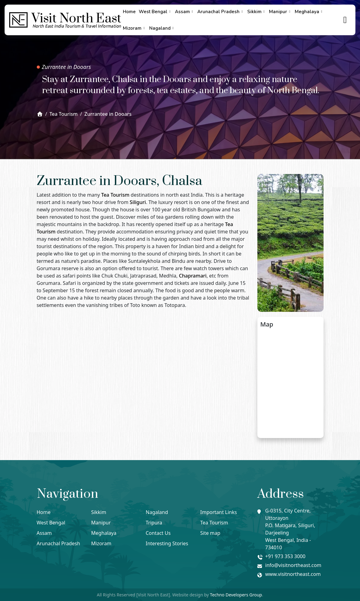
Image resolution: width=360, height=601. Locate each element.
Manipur (280, 12)
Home (129, 12)
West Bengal (155, 12)
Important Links (218, 512)
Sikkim (256, 12)
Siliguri (138, 202)
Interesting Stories (167, 543)
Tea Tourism (115, 194)
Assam (185, 12)
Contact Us (158, 533)
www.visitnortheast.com (293, 574)
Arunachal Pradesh (220, 12)
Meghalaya (309, 12)
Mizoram (134, 28)
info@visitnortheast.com (293, 565)
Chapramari (193, 275)
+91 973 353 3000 (285, 556)
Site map (210, 533)
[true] (345, 20)
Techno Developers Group (236, 595)
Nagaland (162, 28)
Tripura (154, 522)
